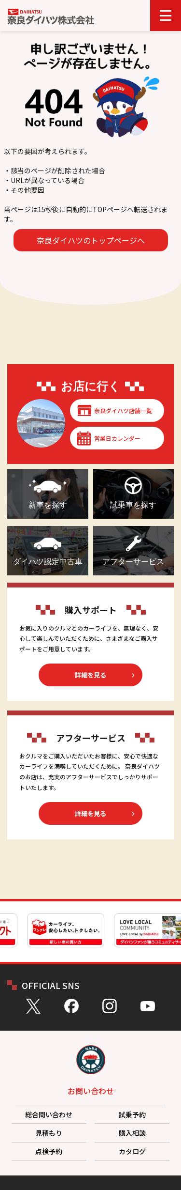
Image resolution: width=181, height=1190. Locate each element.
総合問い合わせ (48, 1114)
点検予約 (48, 1151)
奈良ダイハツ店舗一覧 (123, 410)
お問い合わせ (91, 1091)
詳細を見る (90, 675)
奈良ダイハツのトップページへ (91, 240)
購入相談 (132, 1133)
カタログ (132, 1151)
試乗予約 (132, 1114)
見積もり (48, 1133)
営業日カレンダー (117, 438)
